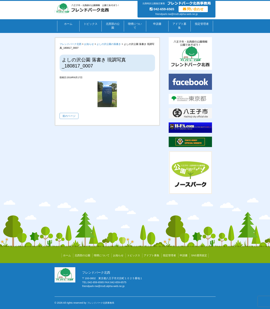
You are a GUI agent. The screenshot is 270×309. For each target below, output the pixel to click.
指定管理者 (202, 23)
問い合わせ (193, 9)
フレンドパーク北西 (70, 44)
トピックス (91, 23)
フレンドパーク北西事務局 (100, 303)
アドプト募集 (179, 25)
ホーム (68, 23)
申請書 (157, 23)
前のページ (69, 115)
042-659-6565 (162, 9)
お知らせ (118, 255)
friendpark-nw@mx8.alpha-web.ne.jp (176, 13)
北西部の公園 (113, 25)
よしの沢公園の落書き (109, 44)
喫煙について (135, 25)
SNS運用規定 (199, 255)
